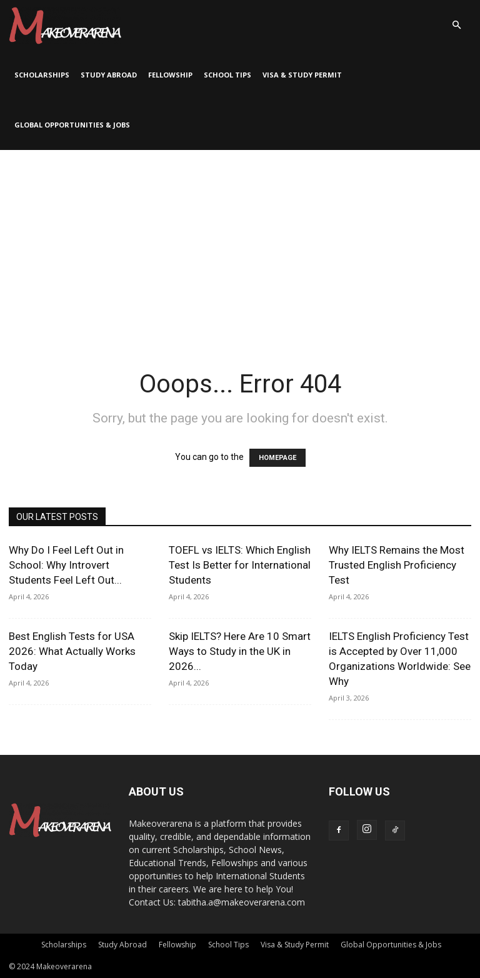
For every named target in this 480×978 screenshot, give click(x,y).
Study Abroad (109, 74)
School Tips (227, 74)
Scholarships (41, 74)
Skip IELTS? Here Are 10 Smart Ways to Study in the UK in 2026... (240, 651)
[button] (456, 25)
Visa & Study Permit (302, 74)
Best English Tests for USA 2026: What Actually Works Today (72, 651)
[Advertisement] (240, 243)
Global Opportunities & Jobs (72, 124)
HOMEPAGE (277, 458)
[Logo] (65, 25)
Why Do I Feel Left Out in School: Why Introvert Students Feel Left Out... (66, 565)
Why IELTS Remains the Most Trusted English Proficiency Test (396, 565)
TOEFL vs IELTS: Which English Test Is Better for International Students (240, 565)
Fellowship (170, 74)
